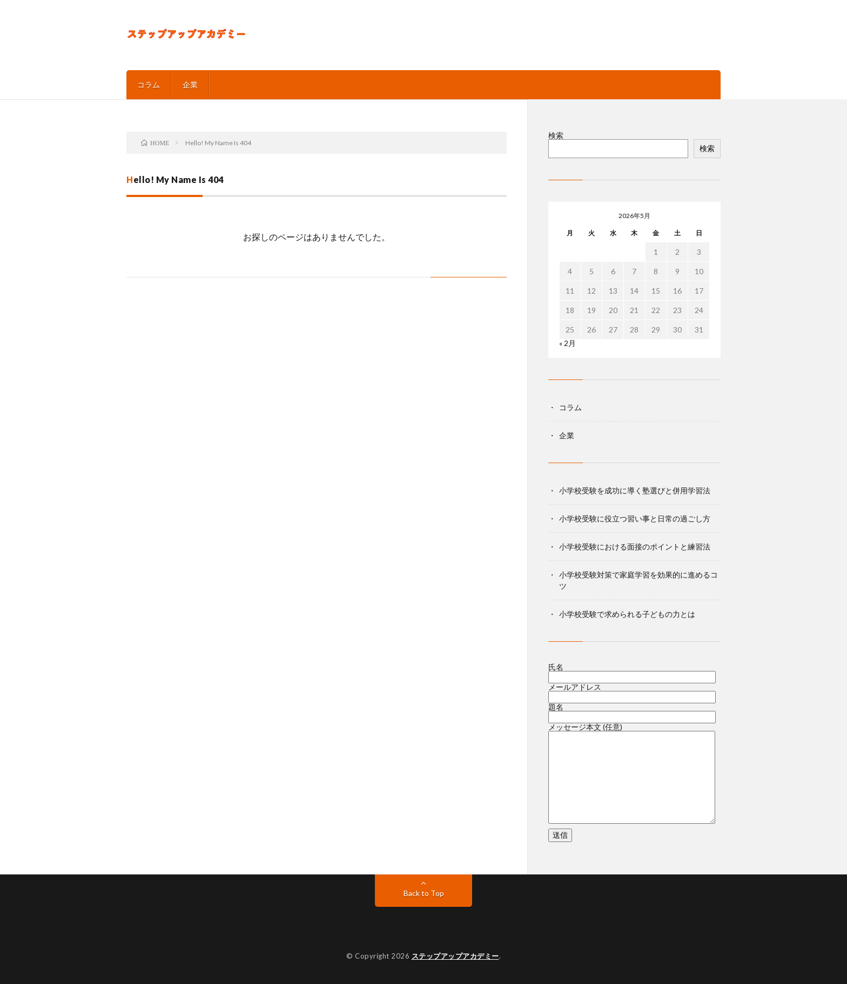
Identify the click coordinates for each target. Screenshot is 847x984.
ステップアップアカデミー (455, 956)
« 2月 (567, 343)
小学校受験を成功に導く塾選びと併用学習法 (634, 490)
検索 (555, 135)
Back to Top (424, 893)
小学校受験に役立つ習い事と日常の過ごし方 (634, 518)
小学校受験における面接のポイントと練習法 (634, 546)
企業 (190, 84)
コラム (148, 84)
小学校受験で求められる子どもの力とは (627, 614)
